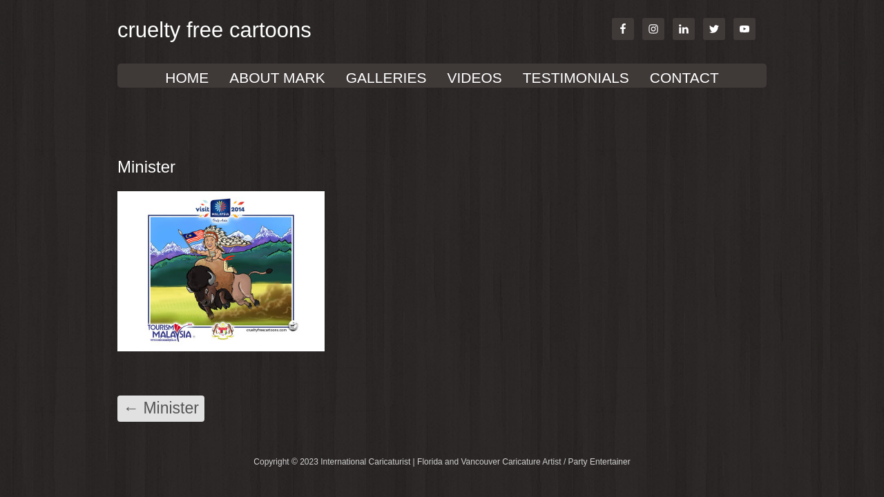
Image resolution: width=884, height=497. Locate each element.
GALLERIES (386, 78)
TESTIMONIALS (576, 78)
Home (187, 78)
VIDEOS (474, 78)
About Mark (277, 78)
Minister (161, 408)
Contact (684, 78)
